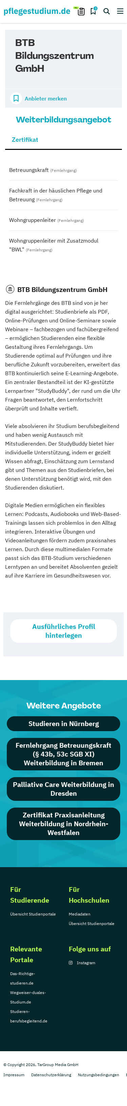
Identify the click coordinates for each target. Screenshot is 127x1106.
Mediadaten (79, 914)
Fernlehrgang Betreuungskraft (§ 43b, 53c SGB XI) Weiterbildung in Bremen (63, 754)
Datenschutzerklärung (51, 1074)
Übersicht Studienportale (33, 914)
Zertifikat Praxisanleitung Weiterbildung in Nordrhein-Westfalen (63, 823)
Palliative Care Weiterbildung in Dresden (63, 789)
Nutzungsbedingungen (98, 1074)
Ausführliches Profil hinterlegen (63, 631)
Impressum (13, 1074)
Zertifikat (25, 139)
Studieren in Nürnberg (63, 723)
